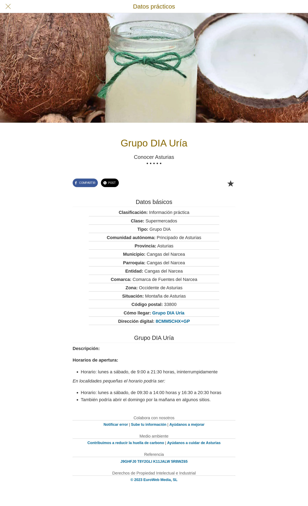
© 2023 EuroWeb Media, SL (154, 480)
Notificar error (116, 425)
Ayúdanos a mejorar (186, 425)
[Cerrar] (8, 6)
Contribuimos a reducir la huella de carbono (125, 443)
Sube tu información (148, 425)
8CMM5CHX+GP (173, 321)
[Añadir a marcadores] (230, 183)
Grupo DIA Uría (168, 312)
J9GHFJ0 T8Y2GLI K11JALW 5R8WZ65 (154, 461)
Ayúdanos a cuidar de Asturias (194, 443)
